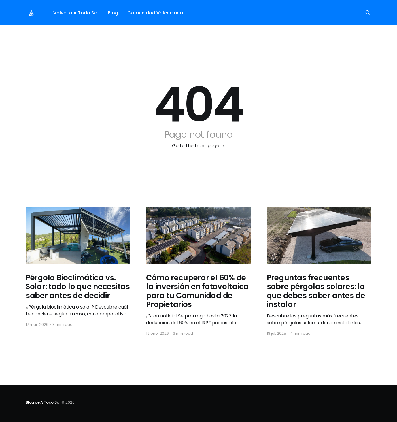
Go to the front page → (198, 145)
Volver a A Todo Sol (76, 13)
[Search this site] (368, 12)
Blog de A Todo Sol (43, 402)
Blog (113, 13)
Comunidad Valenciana (155, 13)
